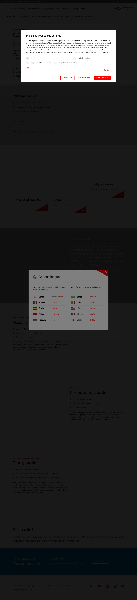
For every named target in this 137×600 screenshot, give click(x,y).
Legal (28, 68)
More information (84, 77)
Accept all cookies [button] (102, 77)
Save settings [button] (67, 77)
